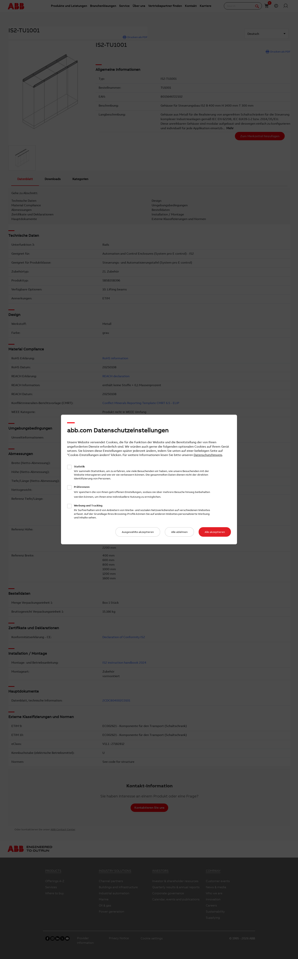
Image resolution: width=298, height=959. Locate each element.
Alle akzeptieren (215, 532)
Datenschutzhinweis (208, 455)
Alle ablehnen (179, 532)
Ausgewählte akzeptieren (138, 532)
